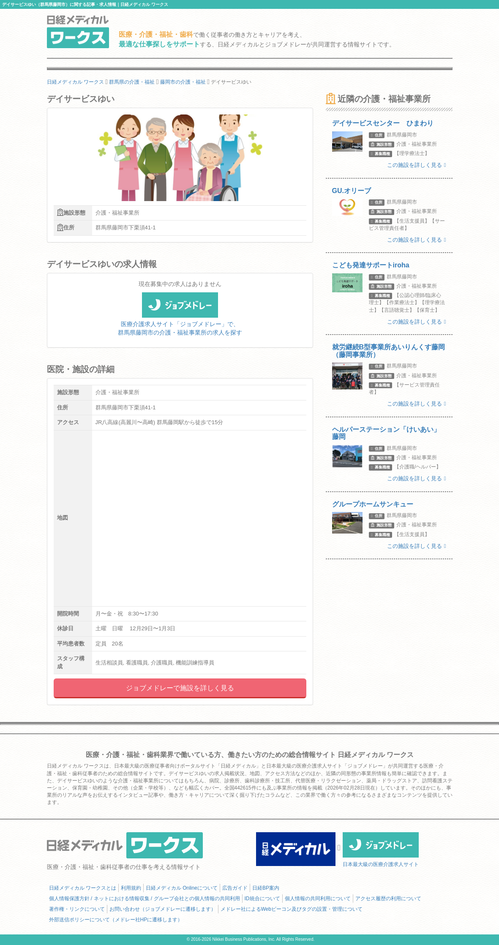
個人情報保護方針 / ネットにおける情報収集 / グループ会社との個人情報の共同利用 (144, 898)
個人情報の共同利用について (318, 898)
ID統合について (262, 898)
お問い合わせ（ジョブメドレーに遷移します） (162, 909)
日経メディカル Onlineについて (182, 888)
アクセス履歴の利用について (388, 898)
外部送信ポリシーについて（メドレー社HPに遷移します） (116, 920)
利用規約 (131, 888)
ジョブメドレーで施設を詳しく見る (180, 688)
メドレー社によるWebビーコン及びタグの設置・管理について (292, 909)
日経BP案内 (265, 888)
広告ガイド (235, 888)
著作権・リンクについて (77, 909)
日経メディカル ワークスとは (82, 888)
